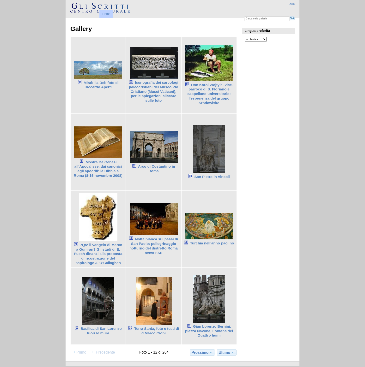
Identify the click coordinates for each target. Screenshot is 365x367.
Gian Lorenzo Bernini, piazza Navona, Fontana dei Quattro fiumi (209, 330)
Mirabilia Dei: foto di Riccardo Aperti (101, 85)
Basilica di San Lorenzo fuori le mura (101, 330)
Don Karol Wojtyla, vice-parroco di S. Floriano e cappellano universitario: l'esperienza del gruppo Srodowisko (210, 94)
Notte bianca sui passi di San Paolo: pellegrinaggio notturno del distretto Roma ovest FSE (153, 246)
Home (106, 14)
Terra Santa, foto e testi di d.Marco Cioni (156, 330)
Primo (79, 352)
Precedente (103, 352)
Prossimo (202, 352)
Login (292, 4)
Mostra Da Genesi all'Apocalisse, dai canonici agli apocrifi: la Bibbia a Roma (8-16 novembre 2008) (98, 169)
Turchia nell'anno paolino (212, 243)
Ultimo (227, 352)
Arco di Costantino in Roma (156, 168)
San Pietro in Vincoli (212, 177)
